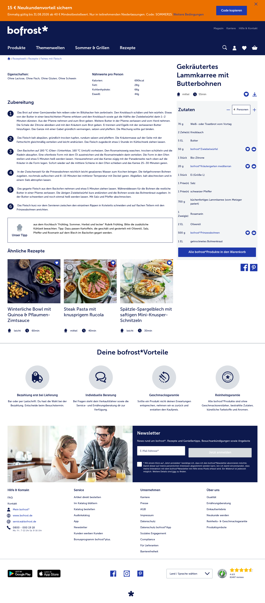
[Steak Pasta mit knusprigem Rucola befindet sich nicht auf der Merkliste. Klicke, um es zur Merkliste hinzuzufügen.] (113, 263)
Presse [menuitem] (144, 500)
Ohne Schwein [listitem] (67, 78)
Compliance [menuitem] (147, 536)
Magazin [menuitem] (218, 28)
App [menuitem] (76, 518)
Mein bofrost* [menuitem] (19, 506)
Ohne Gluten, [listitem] (49, 78)
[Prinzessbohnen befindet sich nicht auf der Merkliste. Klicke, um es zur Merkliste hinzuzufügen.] (247, 233)
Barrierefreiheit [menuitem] (149, 548)
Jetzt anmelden (235, 450)
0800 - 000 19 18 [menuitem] (21, 524)
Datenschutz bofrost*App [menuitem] (155, 524)
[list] (132, 388)
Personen (242, 109)
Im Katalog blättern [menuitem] (85, 500)
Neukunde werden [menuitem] (218, 512)
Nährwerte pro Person (107, 74)
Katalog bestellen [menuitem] (84, 506)
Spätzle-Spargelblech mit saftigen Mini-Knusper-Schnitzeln (146, 314)
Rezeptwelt (19, 58)
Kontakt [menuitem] (12, 500)
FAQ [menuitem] (10, 494)
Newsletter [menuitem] (80, 524)
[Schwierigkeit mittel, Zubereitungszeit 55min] (203, 94)
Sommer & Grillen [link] (92, 48)
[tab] (234, 47)
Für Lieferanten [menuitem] (149, 542)
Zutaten (186, 109)
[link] (45, 31)
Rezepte (33, 58)
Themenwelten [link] (50, 48)
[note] (34, 331)
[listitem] (90, 121)
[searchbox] (148, 47)
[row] (132, 80)
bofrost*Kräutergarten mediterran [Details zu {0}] (210, 166)
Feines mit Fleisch (51, 58)
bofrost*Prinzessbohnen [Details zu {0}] (205, 232)
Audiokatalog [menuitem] (82, 512)
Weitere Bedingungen (188, 14)
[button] (231, 10)
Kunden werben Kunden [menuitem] (88, 530)
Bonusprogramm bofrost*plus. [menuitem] (92, 536)
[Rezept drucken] (254, 94)
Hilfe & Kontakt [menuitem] (248, 28)
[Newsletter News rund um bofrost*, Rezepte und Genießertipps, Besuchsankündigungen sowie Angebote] (195, 453)
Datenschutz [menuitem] (147, 518)
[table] (217, 185)
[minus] (228, 109)
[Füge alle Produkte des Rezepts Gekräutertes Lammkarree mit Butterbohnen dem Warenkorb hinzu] (217, 252)
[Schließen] (255, 4)
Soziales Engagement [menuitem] (153, 530)
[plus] (254, 109)
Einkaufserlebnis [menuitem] (216, 506)
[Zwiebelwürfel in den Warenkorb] (254, 149)
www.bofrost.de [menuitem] (20, 512)
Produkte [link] (16, 48)
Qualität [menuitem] (211, 494)
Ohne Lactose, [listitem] (16, 78)
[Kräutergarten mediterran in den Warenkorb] (254, 166)
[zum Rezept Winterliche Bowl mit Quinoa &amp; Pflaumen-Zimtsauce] (34, 281)
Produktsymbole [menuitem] (217, 524)
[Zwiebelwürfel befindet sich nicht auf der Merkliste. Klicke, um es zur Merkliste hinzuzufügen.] (247, 149)
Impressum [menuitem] (147, 512)
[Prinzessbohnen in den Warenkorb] (254, 233)
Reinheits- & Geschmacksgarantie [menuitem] (227, 518)
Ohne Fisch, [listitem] (33, 78)
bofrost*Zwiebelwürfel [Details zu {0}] (204, 149)
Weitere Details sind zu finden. (169, 469)
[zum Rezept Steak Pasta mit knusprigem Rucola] (90, 281)
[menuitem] (16, 49)
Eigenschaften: (18, 74)
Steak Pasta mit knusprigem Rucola (84, 311)
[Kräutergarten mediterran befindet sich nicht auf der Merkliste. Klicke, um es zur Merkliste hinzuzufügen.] (247, 166)
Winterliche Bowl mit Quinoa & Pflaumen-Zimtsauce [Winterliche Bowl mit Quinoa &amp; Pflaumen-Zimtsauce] (29, 314)
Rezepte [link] (127, 48)
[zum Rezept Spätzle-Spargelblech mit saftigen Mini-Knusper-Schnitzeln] (146, 281)
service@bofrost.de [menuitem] (22, 518)
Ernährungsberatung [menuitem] (219, 500)
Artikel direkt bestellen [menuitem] (87, 494)
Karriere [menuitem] (231, 28)
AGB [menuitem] (143, 506)
